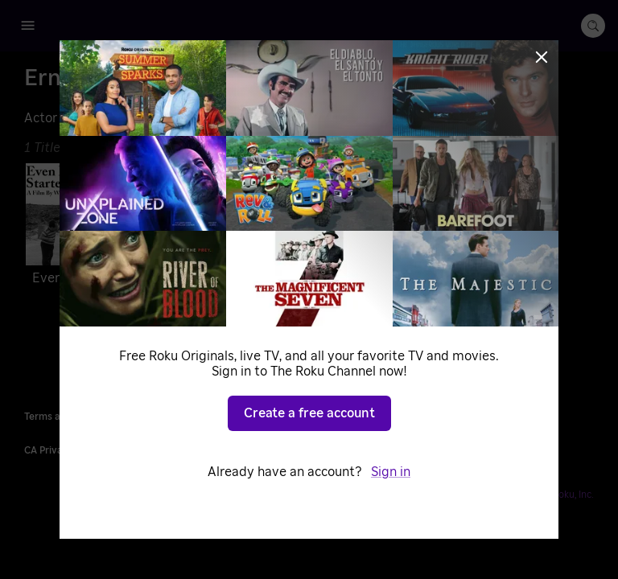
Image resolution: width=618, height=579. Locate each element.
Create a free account (309, 413)
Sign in (390, 472)
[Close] (541, 57)
